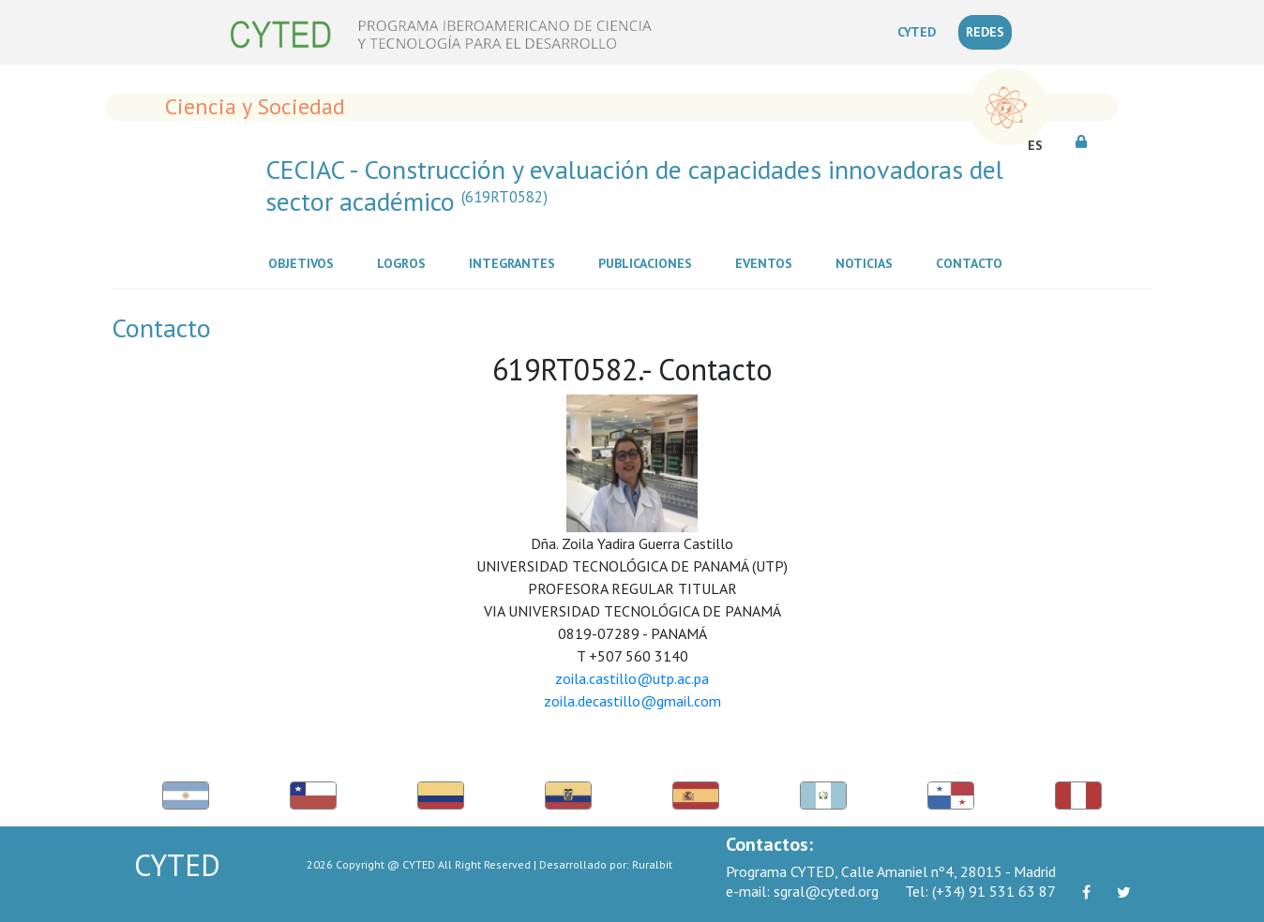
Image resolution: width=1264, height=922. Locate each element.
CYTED (920, 31)
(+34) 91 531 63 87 (980, 891)
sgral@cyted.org (802, 891)
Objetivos (304, 262)
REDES (985, 31)
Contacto (973, 262)
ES (1035, 145)
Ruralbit (652, 864)
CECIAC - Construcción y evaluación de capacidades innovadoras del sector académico (634, 185)
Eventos (767, 262)
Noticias (867, 262)
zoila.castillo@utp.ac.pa (632, 678)
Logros (405, 262)
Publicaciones (649, 262)
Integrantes (516, 262)
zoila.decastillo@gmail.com (632, 701)
